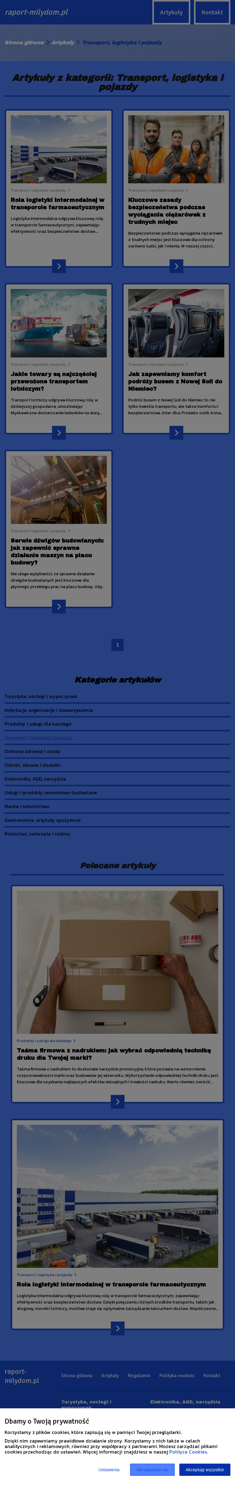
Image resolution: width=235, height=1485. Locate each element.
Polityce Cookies (188, 1451)
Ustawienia (109, 1469)
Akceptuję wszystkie (205, 1469)
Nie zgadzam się (152, 1469)
